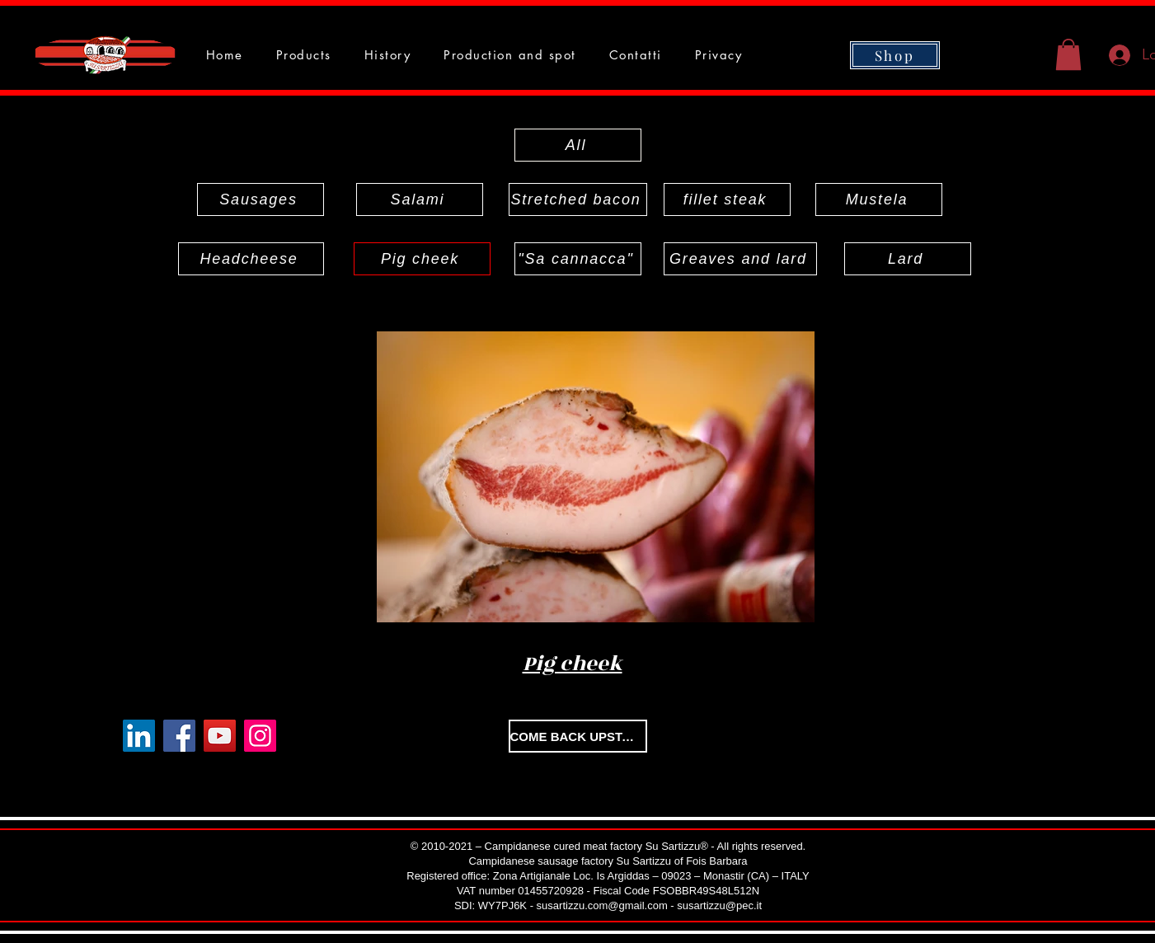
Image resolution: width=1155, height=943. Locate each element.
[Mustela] (878, 199)
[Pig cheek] (422, 258)
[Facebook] (179, 736)
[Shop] (895, 55)
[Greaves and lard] (740, 258)
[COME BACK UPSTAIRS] (578, 736)
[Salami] (419, 199)
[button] (1068, 54)
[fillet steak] (727, 199)
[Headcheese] (251, 258)
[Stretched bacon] (578, 199)
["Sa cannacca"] (577, 258)
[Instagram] (260, 736)
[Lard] (907, 258)
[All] (577, 145)
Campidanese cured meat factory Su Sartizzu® (596, 846)
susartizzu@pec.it (719, 905)
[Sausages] (260, 199)
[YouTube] (220, 736)
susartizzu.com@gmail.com (602, 905)
